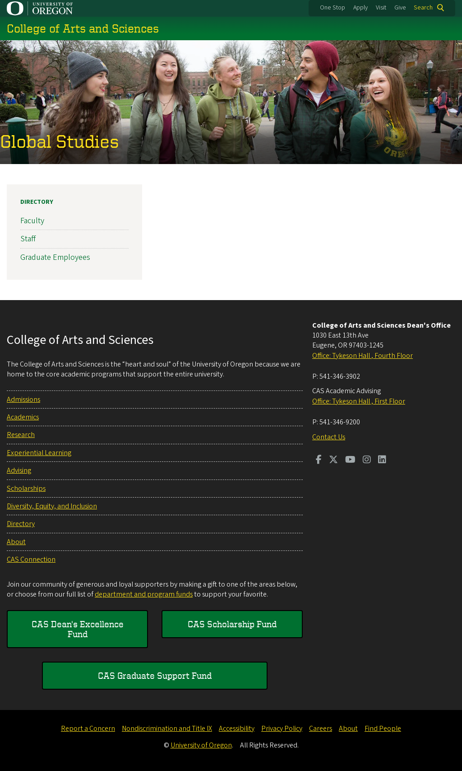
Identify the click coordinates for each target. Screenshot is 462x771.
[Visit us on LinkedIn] (382, 460)
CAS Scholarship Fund (232, 624)
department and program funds (144, 594)
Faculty (32, 220)
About (16, 542)
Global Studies (59, 141)
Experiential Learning (39, 453)
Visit (381, 7)
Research (21, 435)
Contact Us (328, 437)
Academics (23, 417)
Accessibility (236, 728)
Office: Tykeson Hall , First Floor (358, 401)
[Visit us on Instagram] (366, 460)
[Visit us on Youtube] (350, 460)
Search (423, 7)
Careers (320, 728)
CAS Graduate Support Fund (155, 675)
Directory (36, 202)
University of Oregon (201, 745)
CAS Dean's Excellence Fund (78, 629)
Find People (383, 728)
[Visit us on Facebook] (318, 460)
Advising (19, 470)
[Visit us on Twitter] (333, 460)
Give (400, 7)
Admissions (23, 399)
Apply (360, 7)
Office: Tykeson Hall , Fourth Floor (362, 356)
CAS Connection (31, 559)
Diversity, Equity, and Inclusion (52, 506)
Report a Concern (88, 728)
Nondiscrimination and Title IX (167, 728)
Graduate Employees (55, 257)
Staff (28, 238)
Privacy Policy (281, 728)
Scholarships (26, 489)
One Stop (332, 7)
